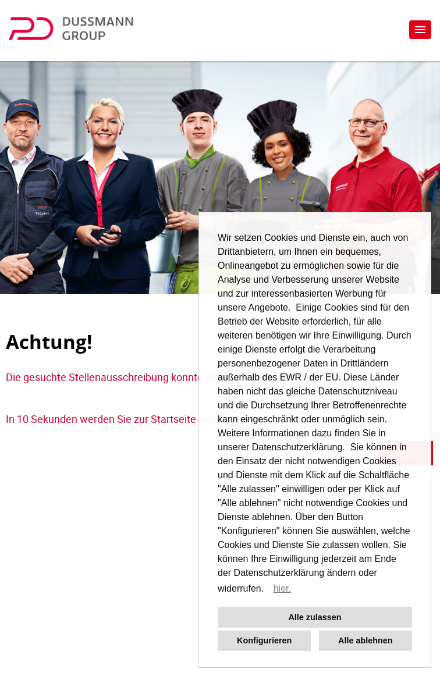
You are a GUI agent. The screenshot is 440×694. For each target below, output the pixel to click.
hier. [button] (282, 588)
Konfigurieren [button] (264, 640)
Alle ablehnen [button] (365, 640)
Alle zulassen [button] (314, 617)
